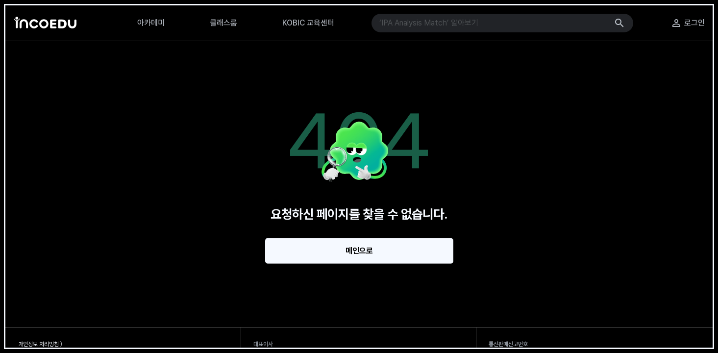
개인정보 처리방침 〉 (40, 344)
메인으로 (359, 250)
